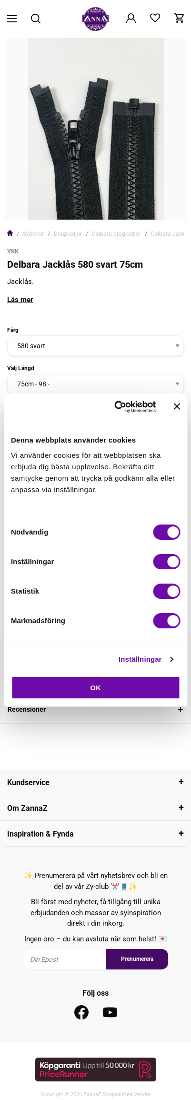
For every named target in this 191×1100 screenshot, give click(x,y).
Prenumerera (137, 959)
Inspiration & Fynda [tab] (40, 833)
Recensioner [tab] (27, 709)
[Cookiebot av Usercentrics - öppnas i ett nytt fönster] (117, 407)
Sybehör (33, 234)
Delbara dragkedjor (116, 234)
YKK (13, 251)
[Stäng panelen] (176, 406)
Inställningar (140, 659)
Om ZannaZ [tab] (27, 808)
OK (95, 688)
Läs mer (20, 299)
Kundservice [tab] (28, 782)
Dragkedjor (68, 234)
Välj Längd (20, 368)
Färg (13, 330)
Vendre (142, 1094)
